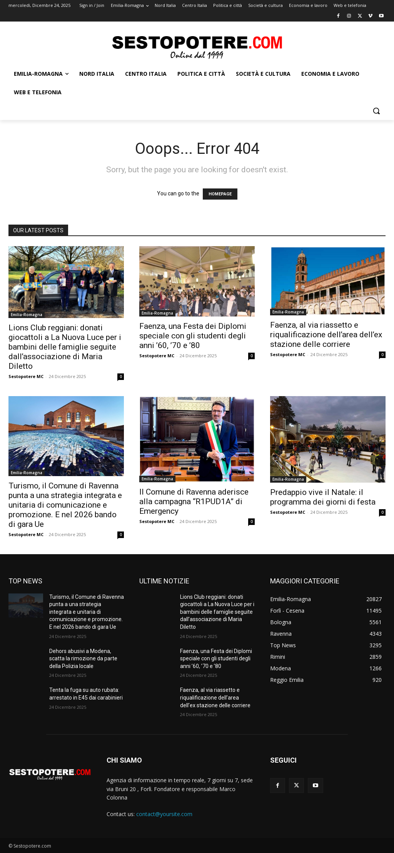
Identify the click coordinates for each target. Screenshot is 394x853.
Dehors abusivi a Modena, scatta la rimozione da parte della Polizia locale (83, 658)
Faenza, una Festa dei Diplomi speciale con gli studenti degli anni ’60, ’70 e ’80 (192, 336)
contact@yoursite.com (164, 814)
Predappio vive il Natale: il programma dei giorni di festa (323, 497)
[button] (376, 111)
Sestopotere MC (25, 376)
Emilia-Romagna (26, 314)
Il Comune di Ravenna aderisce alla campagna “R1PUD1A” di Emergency (194, 501)
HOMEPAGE (220, 194)
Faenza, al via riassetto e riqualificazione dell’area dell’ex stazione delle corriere (326, 334)
